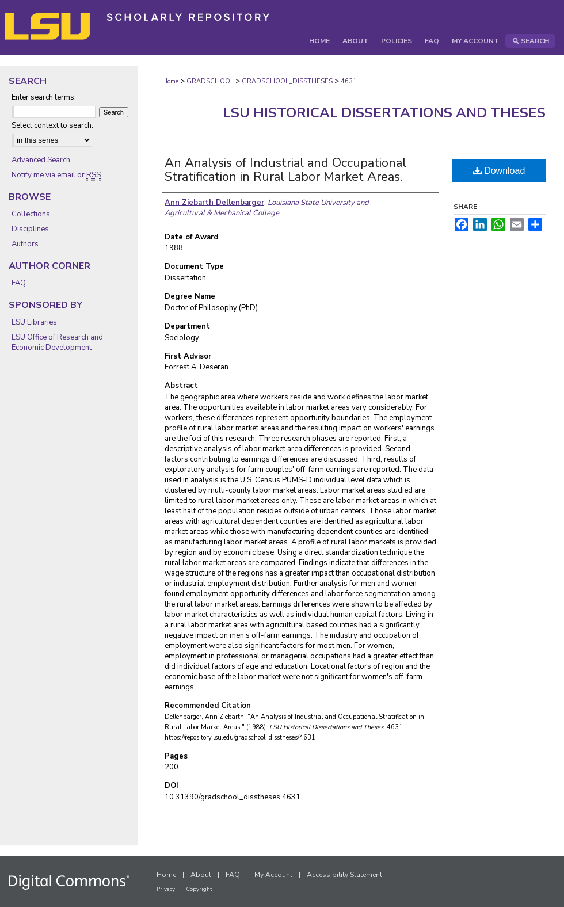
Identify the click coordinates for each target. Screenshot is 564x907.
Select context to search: (52, 125)
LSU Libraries (34, 322)
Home (170, 81)
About (200, 874)
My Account (273, 874)
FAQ (19, 283)
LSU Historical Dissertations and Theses (384, 113)
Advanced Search (41, 160)
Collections (31, 214)
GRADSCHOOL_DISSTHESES (287, 81)
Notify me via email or (56, 175)
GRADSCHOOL (210, 81)
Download (499, 171)
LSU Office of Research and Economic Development (57, 342)
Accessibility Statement (344, 874)
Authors (25, 244)
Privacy (166, 889)
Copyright (199, 889)
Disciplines (30, 229)
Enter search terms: (44, 97)
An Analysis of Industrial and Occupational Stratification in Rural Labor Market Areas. (285, 169)
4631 (349, 81)
